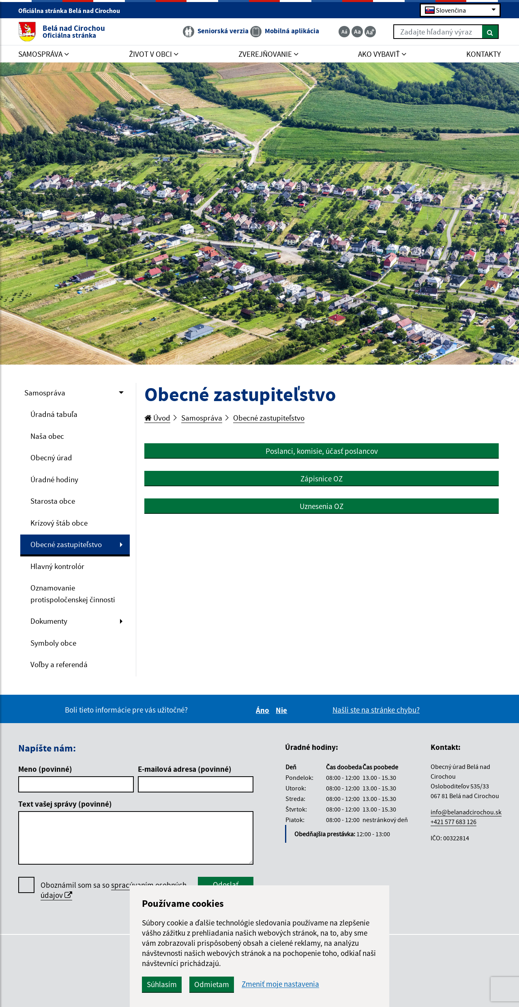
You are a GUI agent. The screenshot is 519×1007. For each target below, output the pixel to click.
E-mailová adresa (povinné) (185, 769)
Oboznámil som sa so (114, 890)
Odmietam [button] (211, 984)
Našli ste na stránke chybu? (376, 710)
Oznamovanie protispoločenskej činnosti (72, 593)
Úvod (157, 418)
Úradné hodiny (54, 479)
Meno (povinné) (45, 769)
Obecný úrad (51, 457)
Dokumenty (48, 621)
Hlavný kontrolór (57, 566)
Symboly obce (53, 643)
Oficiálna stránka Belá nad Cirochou (72, 10)
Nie (283, 710)
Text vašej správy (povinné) (65, 804)
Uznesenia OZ (321, 506)
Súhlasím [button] (162, 984)
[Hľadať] (490, 31)
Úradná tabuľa (53, 414)
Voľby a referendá (59, 664)
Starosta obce (52, 501)
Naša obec (47, 436)
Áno (264, 710)
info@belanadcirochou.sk (466, 812)
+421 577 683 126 (453, 822)
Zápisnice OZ (321, 478)
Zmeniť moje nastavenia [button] (280, 984)
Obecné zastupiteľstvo (66, 544)
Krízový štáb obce (59, 523)
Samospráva (44, 392)
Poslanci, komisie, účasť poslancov (322, 451)
